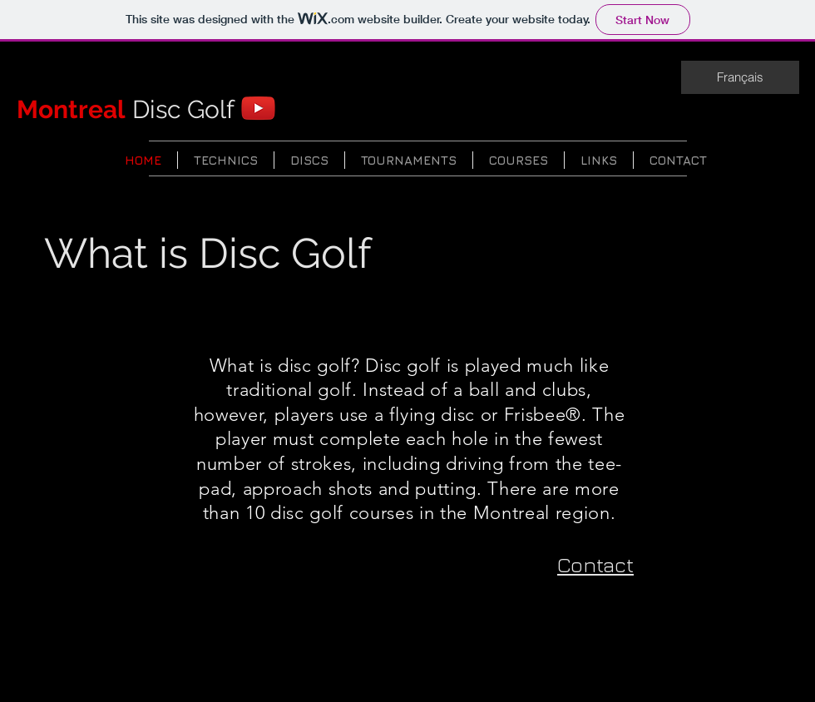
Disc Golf (126, 109)
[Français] (740, 77)
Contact (595, 564)
